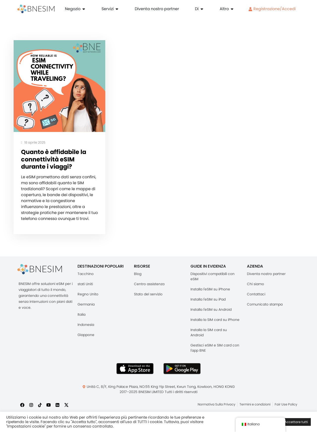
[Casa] (35, 8)
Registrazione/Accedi (272, 9)
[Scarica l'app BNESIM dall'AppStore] (135, 369)
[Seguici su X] (66, 406)
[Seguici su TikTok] (40, 406)
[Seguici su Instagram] (31, 406)
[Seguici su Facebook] (22, 406)
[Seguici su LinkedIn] (57, 406)
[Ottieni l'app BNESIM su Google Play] (182, 369)
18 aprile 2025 (33, 143)
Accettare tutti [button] (296, 422)
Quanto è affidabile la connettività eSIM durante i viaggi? (55, 160)
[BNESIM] (39, 270)
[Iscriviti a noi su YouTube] (48, 406)
